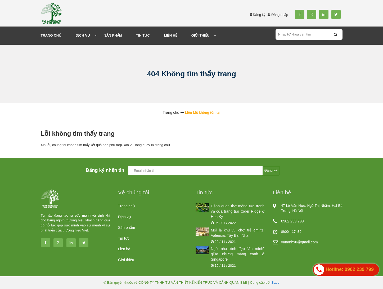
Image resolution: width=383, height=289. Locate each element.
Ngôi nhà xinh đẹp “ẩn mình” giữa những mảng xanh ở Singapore (238, 254)
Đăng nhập (279, 15)
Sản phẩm (126, 227)
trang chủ (162, 145)
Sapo (275, 282)
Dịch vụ (124, 217)
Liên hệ (124, 249)
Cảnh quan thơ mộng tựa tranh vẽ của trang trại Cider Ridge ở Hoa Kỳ (238, 211)
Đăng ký (259, 15)
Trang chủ (126, 206)
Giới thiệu (126, 260)
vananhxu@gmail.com (299, 242)
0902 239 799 (292, 221)
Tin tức (123, 238)
